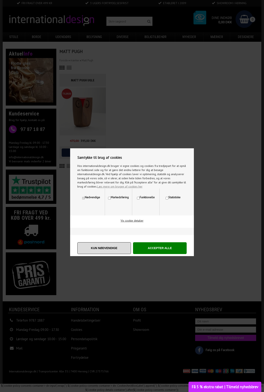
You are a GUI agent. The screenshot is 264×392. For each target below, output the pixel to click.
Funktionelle (147, 197)
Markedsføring (120, 197)
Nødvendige (92, 197)
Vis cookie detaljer (132, 220)
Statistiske (174, 197)
